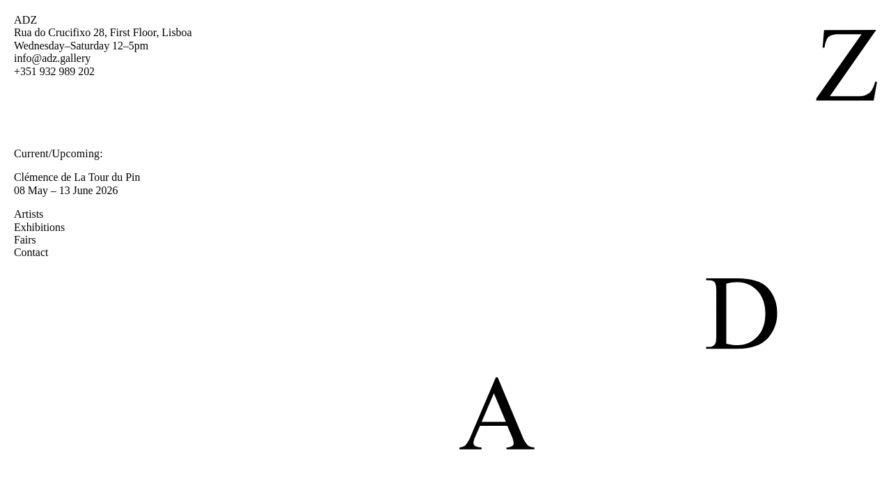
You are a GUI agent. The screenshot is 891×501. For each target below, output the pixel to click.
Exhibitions (46, 227)
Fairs (32, 240)
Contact (38, 252)
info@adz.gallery (52, 58)
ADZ (25, 20)
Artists (35, 214)
